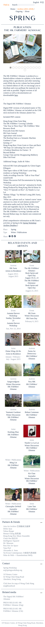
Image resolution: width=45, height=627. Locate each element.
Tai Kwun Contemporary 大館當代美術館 (19, 553)
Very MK (31, 382)
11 (39, 67)
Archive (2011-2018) (25, 9)
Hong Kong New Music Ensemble (16, 536)
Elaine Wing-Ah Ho (13, 351)
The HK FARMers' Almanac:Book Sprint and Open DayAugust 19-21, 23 (31, 273)
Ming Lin (13, 463)
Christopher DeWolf (13, 506)
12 (25, 70)
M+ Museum (8, 543)
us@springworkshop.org (12, 570)
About (27, 11)
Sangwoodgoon (13, 382)
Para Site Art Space (10, 546)
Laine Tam (32, 506)
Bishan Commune (32, 412)
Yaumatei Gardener (13, 412)
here (16, 95)
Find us (6, 5)
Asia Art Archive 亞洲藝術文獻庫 (16, 526)
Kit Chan (31, 473)
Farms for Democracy (31, 352)
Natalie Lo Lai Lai (32, 443)
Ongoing (19, 11)
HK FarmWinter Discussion (32, 314)
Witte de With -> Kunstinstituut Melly (18, 555)
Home (12, 9)
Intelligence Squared (11, 541)
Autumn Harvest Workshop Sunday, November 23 (13, 317)
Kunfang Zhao (13, 432)
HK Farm (13, 268)
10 (36, 67)
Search (14, 5)
